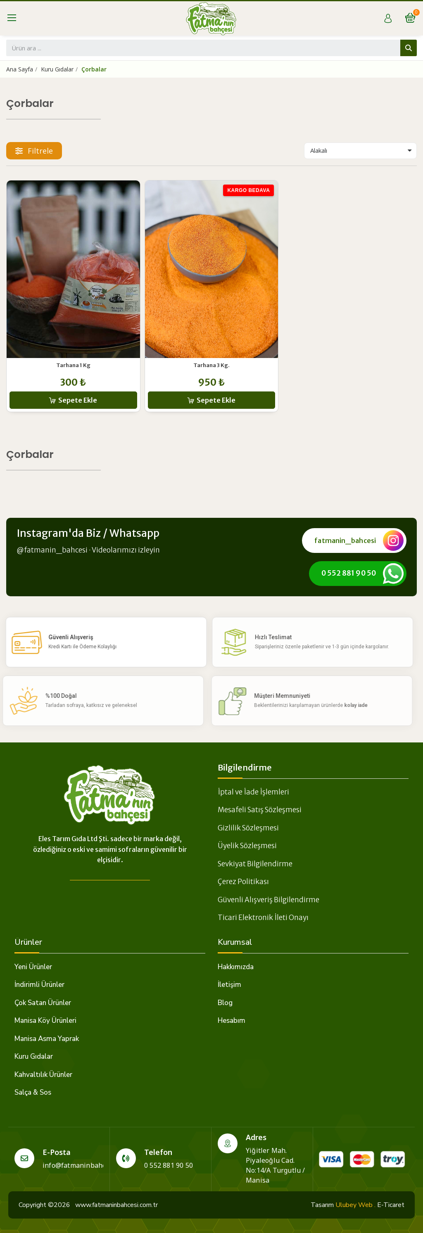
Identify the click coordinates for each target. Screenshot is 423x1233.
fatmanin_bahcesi (345, 540)
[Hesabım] (387, 18)
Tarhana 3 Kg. (211, 365)
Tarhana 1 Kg (73, 365)
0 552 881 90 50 (348, 573)
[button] (34, 150)
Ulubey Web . (355, 1204)
